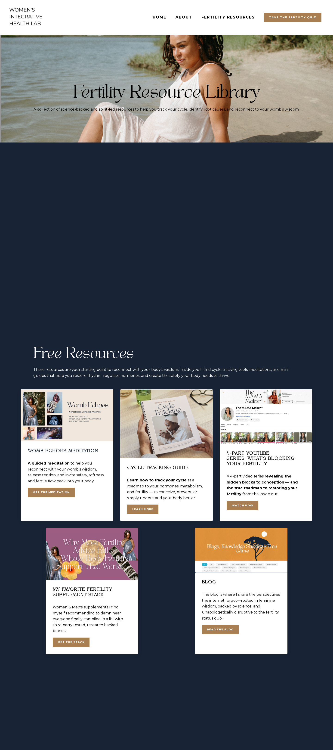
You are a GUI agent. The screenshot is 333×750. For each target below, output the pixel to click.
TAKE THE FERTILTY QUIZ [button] (292, 17)
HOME (159, 17)
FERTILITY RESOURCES (228, 17)
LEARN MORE (142, 509)
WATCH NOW (242, 505)
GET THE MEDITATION (51, 492)
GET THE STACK (71, 642)
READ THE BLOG (220, 629)
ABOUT (184, 17)
